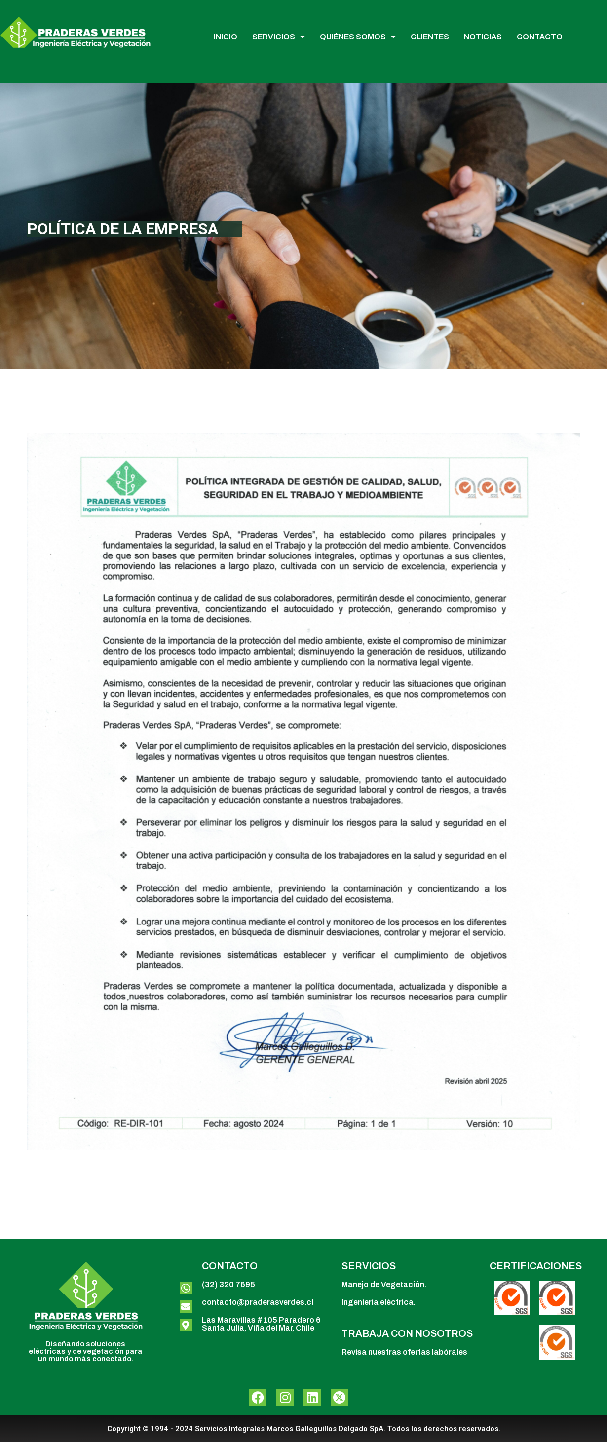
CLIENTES (430, 37)
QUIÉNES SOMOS (358, 37)
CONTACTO (540, 37)
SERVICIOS (278, 37)
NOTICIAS (483, 37)
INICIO (225, 37)
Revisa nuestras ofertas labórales (404, 1352)
